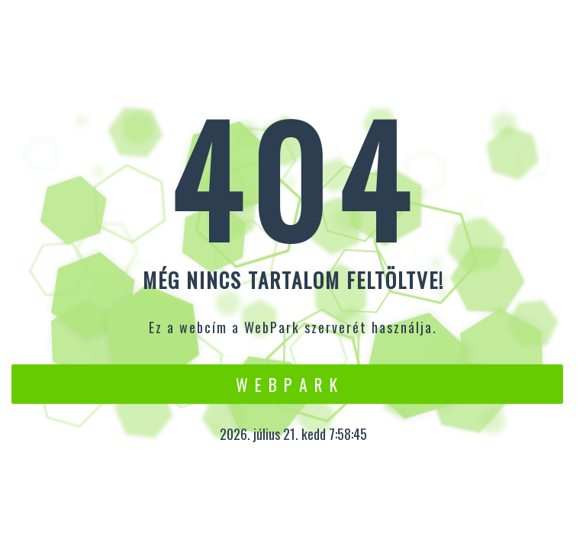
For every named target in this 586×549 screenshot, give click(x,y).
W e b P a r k (287, 383)
